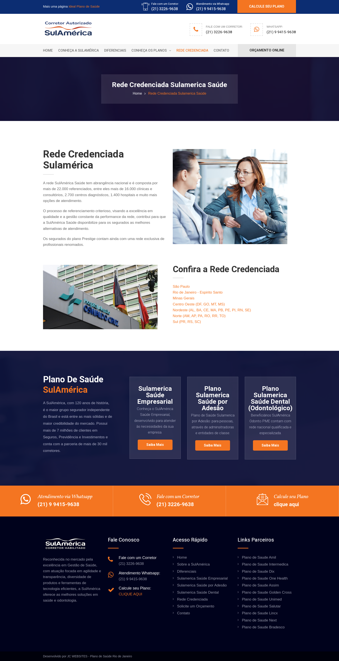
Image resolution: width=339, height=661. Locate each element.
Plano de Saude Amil (259, 557)
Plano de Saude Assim (260, 585)
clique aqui (286, 504)
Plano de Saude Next (259, 620)
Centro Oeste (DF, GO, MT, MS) (199, 304)
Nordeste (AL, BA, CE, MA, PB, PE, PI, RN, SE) (212, 310)
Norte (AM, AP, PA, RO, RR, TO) (199, 316)
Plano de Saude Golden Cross (267, 592)
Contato (221, 50)
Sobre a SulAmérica (193, 564)
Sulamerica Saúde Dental (198, 592)
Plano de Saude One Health (265, 578)
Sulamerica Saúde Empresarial (202, 578)
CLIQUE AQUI (130, 594)
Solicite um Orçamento (195, 606)
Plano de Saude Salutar (261, 606)
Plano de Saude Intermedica (265, 564)
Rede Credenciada (192, 50)
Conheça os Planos (149, 50)
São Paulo (181, 286)
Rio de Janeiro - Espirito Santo (198, 292)
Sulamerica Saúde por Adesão (202, 585)
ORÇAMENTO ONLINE (266, 50)
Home (48, 50)
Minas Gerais (183, 298)
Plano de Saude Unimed (262, 599)
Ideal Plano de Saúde (84, 6)
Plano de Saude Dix (258, 571)
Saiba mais (155, 444)
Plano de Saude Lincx (260, 613)
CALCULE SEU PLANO (266, 6)
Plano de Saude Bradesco (263, 627)
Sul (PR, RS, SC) (187, 322)
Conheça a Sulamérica (78, 50)
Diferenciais (115, 50)
